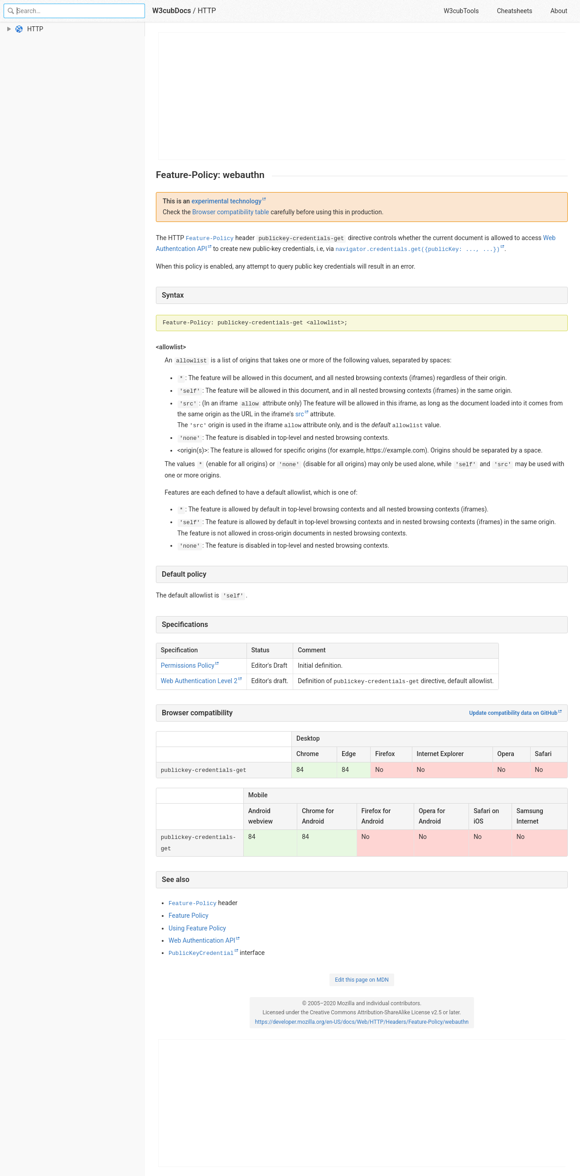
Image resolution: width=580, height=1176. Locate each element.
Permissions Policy (187, 665)
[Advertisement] (362, 96)
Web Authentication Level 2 (199, 680)
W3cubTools (461, 10)
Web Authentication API (202, 940)
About (559, 10)
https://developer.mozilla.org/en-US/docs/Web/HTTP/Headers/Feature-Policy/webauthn (362, 1022)
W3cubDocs (171, 10)
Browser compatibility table (230, 212)
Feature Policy (188, 915)
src (299, 414)
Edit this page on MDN (362, 980)
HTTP (207, 10)
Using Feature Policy (197, 928)
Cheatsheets (514, 10)
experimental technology (226, 201)
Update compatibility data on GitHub (513, 713)
